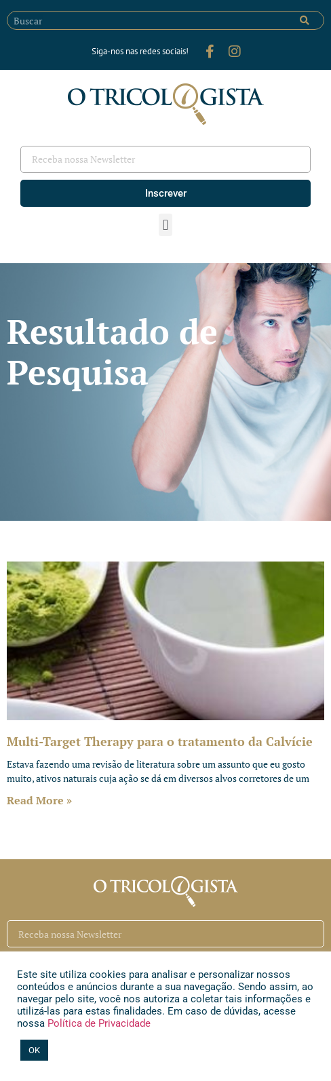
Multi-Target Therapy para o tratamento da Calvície (160, 741)
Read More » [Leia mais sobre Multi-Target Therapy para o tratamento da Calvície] (39, 800)
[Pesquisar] (305, 20)
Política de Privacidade (98, 1023)
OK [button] (34, 1050)
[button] (165, 225)
